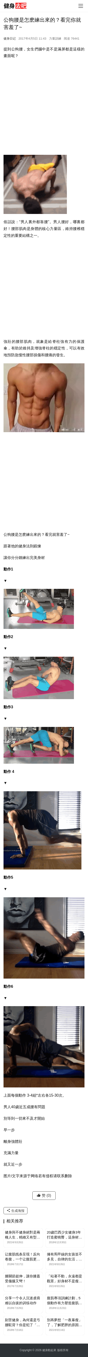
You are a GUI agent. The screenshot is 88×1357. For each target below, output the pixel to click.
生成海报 (15, 1210)
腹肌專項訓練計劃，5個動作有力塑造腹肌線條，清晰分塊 (64, 1300)
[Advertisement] (44, 108)
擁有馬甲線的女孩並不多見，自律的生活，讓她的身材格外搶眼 (64, 1257)
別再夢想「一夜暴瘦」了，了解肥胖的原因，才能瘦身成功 (64, 1322)
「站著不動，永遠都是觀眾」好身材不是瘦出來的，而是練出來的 (64, 1278)
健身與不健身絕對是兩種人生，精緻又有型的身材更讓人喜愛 (22, 1235)
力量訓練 (55, 38)
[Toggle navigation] (81, 6)
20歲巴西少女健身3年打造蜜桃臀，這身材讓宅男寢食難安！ (64, 1235)
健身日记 (10, 38)
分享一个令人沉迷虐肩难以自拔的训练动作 (22, 1300)
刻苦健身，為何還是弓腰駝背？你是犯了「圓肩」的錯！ (22, 1322)
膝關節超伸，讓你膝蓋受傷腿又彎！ (22, 1278)
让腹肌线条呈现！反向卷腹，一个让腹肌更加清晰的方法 (22, 1257)
